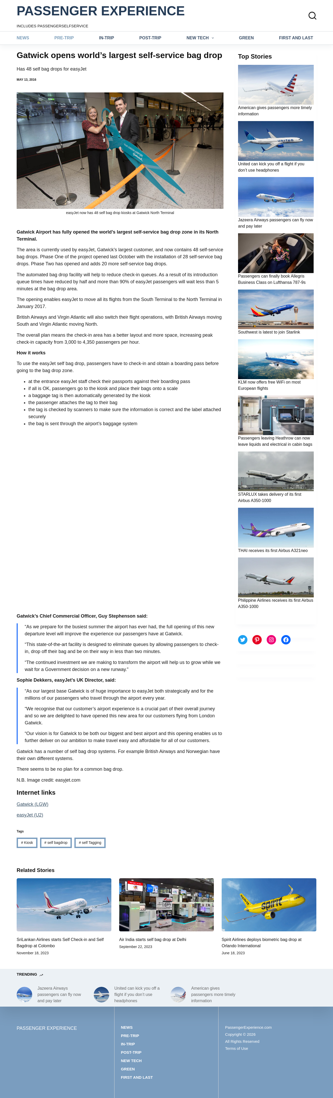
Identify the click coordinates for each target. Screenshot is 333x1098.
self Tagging (90, 842)
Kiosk (27, 842)
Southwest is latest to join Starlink (269, 332)
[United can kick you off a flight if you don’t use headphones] (101, 994)
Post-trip (150, 38)
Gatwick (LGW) (32, 804)
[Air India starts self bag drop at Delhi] (166, 905)
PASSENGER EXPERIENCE (101, 11)
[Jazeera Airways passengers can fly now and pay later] (24, 994)
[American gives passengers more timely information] (178, 994)
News (23, 38)
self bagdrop (56, 842)
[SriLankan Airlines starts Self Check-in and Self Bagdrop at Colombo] (64, 905)
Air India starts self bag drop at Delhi (152, 939)
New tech (201, 38)
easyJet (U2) (30, 815)
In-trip (106, 38)
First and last (296, 38)
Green (246, 38)
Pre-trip (64, 38)
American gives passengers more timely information (213, 994)
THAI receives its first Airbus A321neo (273, 550)
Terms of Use (236, 1048)
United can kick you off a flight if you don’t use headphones (137, 994)
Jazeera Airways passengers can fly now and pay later (59, 994)
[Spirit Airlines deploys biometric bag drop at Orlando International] (269, 905)
